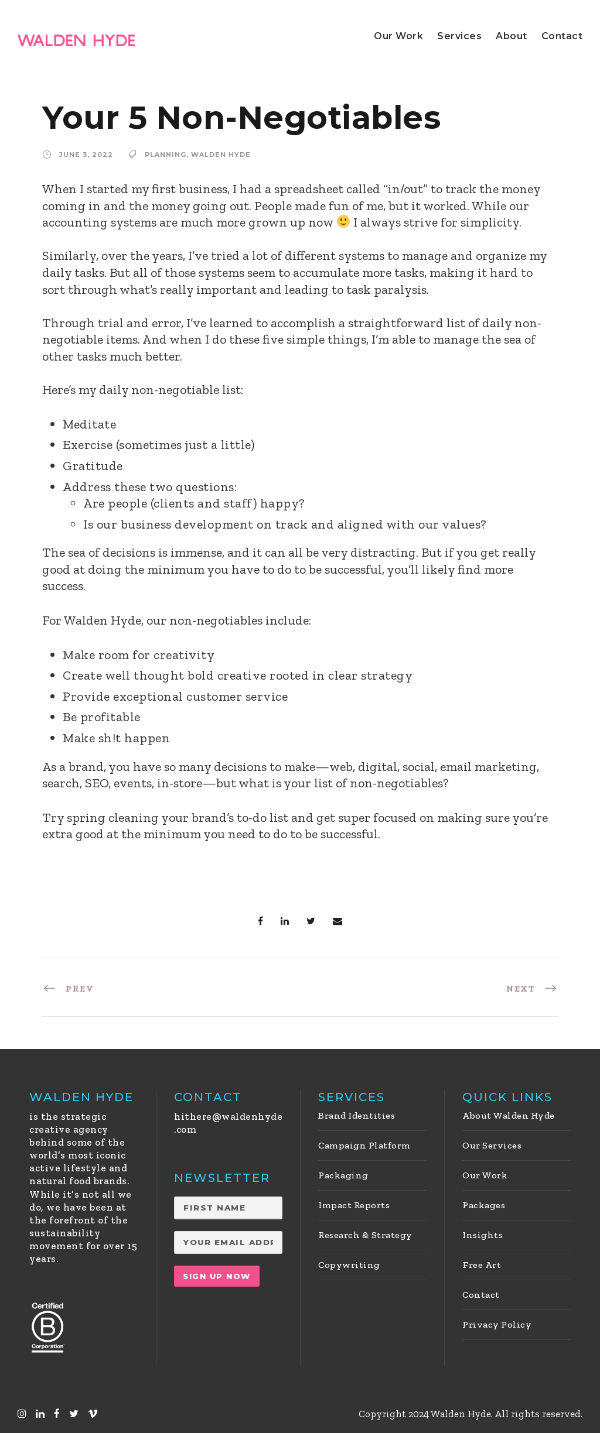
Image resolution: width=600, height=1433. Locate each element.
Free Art (481, 1264)
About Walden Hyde (508, 1115)
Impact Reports (354, 1205)
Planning (165, 154)
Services (459, 36)
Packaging (343, 1175)
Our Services (491, 1145)
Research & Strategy (365, 1234)
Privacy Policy (496, 1324)
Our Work (398, 36)
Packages (483, 1205)
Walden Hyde (221, 154)
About (511, 36)
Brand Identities (356, 1115)
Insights (482, 1234)
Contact (562, 36)
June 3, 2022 (86, 154)
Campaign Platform (364, 1145)
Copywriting (349, 1264)
